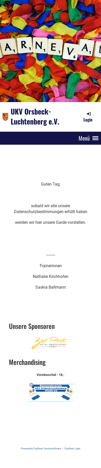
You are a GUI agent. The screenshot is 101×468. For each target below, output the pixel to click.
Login (87, 117)
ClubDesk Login (72, 448)
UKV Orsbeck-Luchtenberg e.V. (35, 117)
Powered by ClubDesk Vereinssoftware (41, 448)
